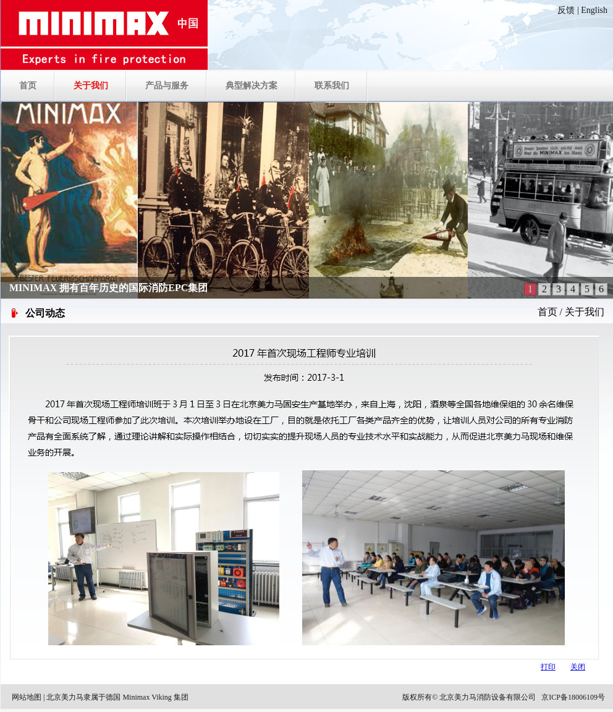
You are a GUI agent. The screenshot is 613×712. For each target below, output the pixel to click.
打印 (548, 667)
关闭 (577, 667)
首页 (547, 312)
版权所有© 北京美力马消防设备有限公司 (469, 697)
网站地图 (26, 697)
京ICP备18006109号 (573, 697)
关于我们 (584, 312)
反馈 (566, 10)
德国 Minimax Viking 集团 (147, 697)
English (594, 10)
